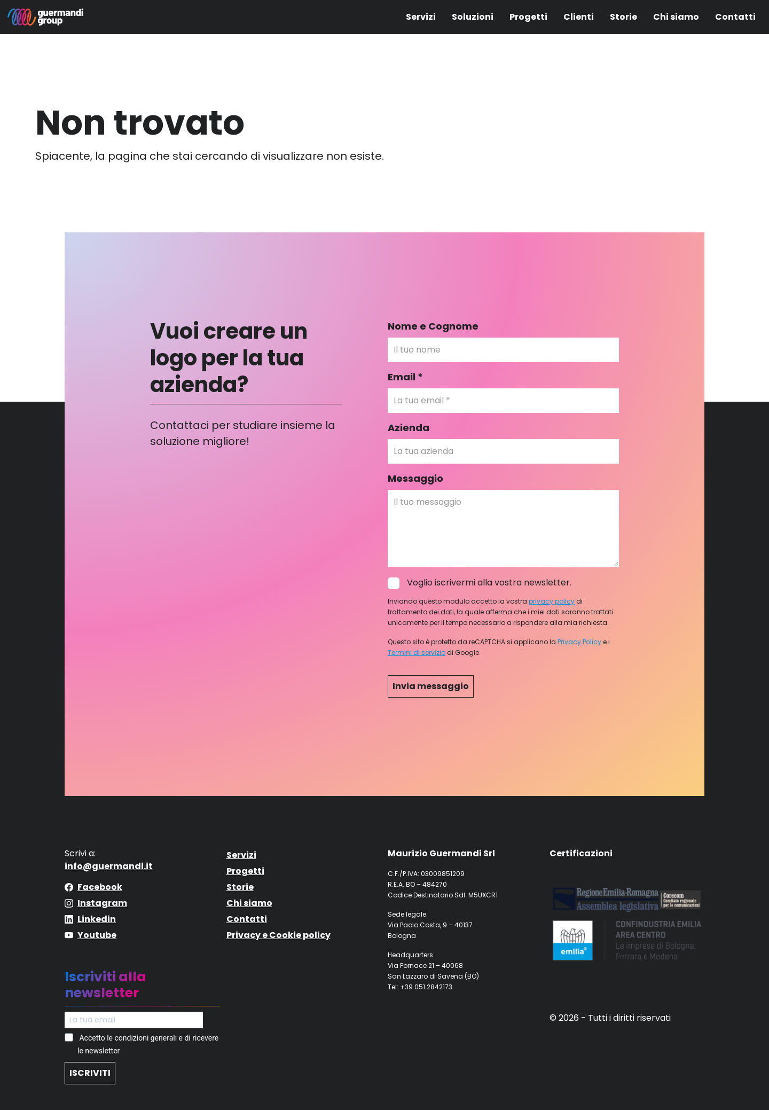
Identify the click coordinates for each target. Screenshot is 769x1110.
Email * (405, 377)
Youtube (96, 935)
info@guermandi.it (109, 866)
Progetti (528, 17)
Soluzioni (472, 17)
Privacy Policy (579, 641)
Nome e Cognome (433, 326)
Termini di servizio (416, 652)
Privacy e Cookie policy (278, 935)
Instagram (102, 903)
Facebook (99, 887)
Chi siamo (676, 17)
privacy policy (552, 601)
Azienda (408, 427)
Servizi (421, 17)
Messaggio (415, 478)
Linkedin (96, 919)
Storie (623, 17)
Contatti (735, 17)
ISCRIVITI (90, 1073)
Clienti (578, 17)
